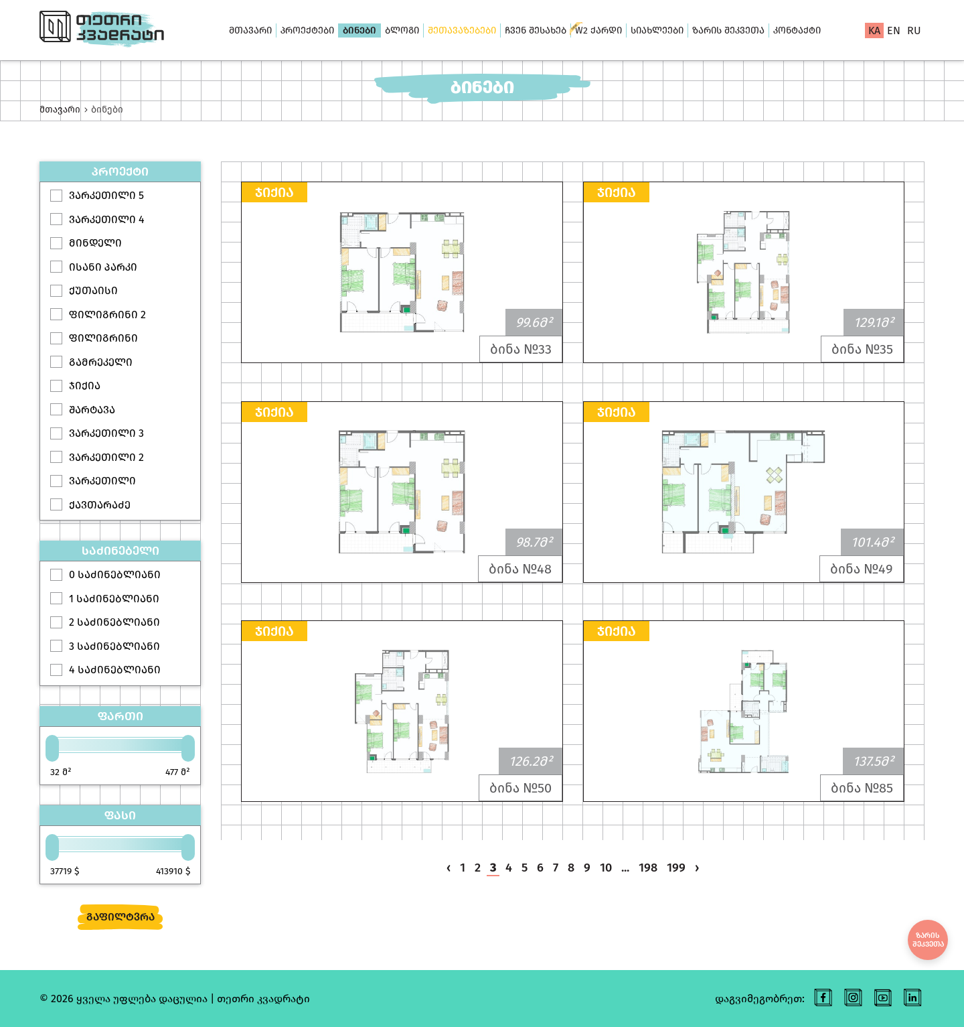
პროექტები (307, 30)
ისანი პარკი (103, 267)
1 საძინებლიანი (114, 598)
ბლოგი (402, 30)
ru (914, 30)
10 (606, 867)
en (893, 30)
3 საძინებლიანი (114, 646)
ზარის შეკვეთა (728, 30)
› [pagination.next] (697, 867)
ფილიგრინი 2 (107, 314)
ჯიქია (84, 385)
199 (676, 867)
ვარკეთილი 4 (107, 219)
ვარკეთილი (102, 480)
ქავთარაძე (100, 504)
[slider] (52, 748)
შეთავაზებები (462, 30)
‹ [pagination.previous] (449, 867)
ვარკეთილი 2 (106, 457)
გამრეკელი (101, 362)
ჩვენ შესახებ (535, 30)
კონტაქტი (797, 30)
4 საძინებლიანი (115, 669)
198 (648, 867)
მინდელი (95, 242)
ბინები (359, 30)
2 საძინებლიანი (114, 622)
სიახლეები (657, 30)
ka (874, 30)
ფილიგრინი (103, 338)
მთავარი (250, 30)
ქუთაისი (93, 290)
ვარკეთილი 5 (106, 195)
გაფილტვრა (120, 916)
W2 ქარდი (598, 30)
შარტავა (92, 409)
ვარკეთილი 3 (106, 433)
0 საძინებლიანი (115, 574)
